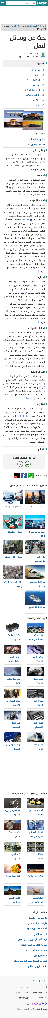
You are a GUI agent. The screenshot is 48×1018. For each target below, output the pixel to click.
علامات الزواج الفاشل (37, 966)
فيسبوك (24, 475)
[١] (22, 168)
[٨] (4, 419)
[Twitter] (39, 981)
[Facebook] (45, 981)
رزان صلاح (18, 53)
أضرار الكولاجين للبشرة (37, 929)
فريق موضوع (24, 997)
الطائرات (20, 416)
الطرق (9, 319)
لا (20, 464)
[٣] (18, 237)
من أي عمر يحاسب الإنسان (35, 950)
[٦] (16, 310)
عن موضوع (25, 987)
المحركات (25, 220)
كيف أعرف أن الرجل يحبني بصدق (32, 939)
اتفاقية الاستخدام (40, 992)
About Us (43, 997)
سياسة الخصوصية (22, 992)
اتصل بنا (43, 987)
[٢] (20, 194)
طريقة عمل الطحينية (38, 918)
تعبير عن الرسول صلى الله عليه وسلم (30, 961)
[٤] (39, 270)
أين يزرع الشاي (40, 934)
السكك (7, 209)
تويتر (17, 475)
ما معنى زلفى (40, 956)
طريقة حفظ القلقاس (37, 923)
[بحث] (34, 3)
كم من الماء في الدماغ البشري (33, 945)
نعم (27, 464)
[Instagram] (34, 981)
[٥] (27, 292)
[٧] (39, 321)
